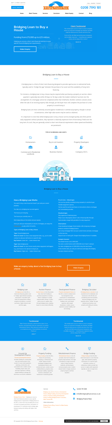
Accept (104, 421)
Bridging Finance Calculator (59, 397)
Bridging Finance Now (19, 397)
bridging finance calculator (88, 292)
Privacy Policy (46, 407)
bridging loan (17, 226)
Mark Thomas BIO (48, 399)
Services (45, 13)
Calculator (56, 13)
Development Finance (67, 289)
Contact (81, 13)
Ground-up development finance (23, 357)
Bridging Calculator (89, 289)
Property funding (41, 356)
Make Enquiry (69, 13)
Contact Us (58, 405)
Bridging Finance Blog (49, 405)
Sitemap (41, 421)
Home (22, 13)
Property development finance (66, 292)
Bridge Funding (51, 393)
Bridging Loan (23, 289)
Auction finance (40, 292)
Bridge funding (85, 356)
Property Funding (52, 395)
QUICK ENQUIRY (17, 7)
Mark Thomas (33, 13)
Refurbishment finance (64, 356)
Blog (90, 13)
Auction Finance (45, 289)
